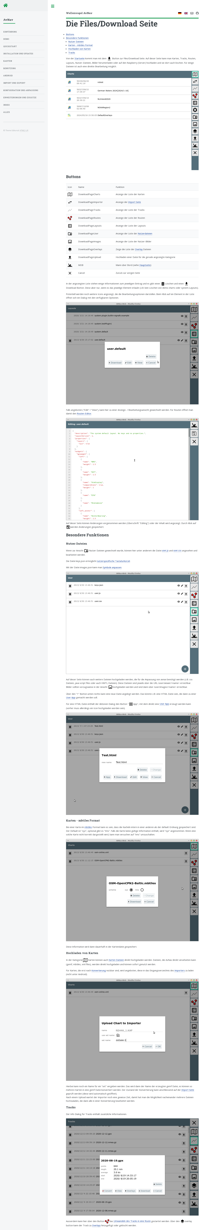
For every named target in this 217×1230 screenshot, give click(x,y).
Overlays (96, 1225)
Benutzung (9, 68)
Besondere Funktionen (77, 37)
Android (8, 75)
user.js (165, 550)
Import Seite (134, 201)
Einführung (10, 32)
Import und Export (14, 83)
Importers (180, 970)
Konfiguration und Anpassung (20, 90)
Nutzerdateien (145, 233)
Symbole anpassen (112, 567)
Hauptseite (145, 265)
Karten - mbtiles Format (80, 45)
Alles (6, 112)
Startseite (80, 58)
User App (70, 697)
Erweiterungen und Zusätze (19, 97)
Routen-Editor (84, 413)
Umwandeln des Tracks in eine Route (132, 1220)
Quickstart (10, 46)
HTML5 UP (24, 130)
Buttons (70, 34)
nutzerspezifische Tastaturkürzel (113, 561)
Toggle (53, 6)
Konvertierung (98, 970)
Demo (6, 39)
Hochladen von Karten (79, 48)
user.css (177, 550)
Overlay (139, 249)
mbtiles (88, 827)
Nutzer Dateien (76, 41)
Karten (7, 61)
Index (6, 105)
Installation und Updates (18, 53)
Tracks (71, 52)
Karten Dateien (116, 959)
